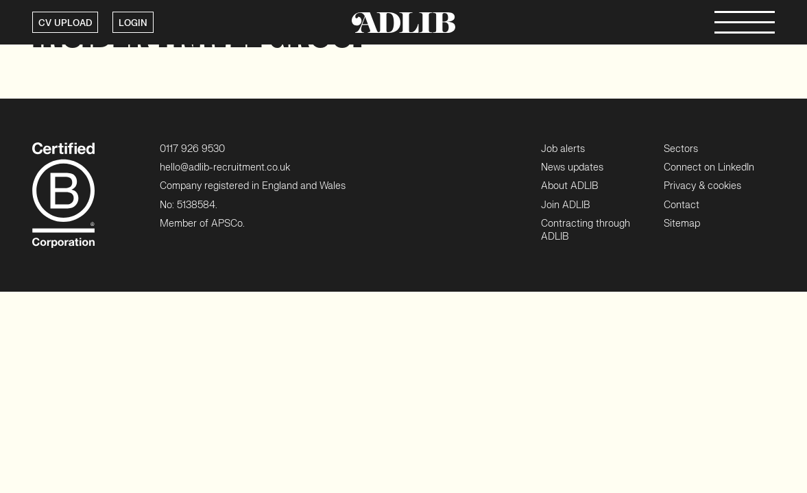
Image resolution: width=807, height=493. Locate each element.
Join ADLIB (565, 205)
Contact (681, 205)
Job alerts (563, 148)
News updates (572, 167)
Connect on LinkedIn (709, 167)
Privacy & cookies (702, 185)
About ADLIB (569, 185)
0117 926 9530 (192, 148)
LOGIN (133, 23)
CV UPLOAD (65, 23)
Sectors (681, 148)
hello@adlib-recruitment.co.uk (225, 167)
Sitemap (682, 223)
